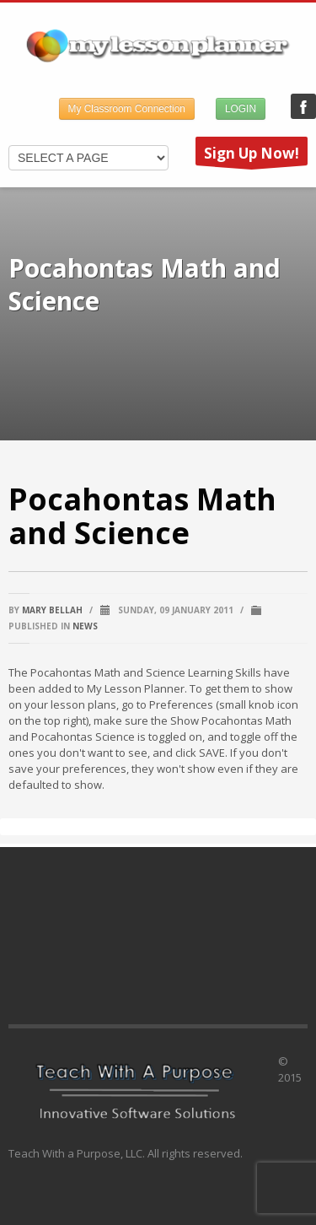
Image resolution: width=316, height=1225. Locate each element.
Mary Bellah (52, 610)
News (85, 626)
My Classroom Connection (126, 109)
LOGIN (240, 109)
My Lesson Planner (303, 106)
